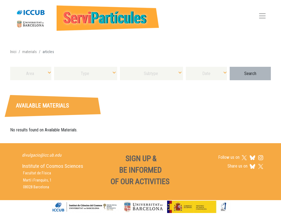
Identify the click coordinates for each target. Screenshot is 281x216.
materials (29, 52)
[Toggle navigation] (262, 16)
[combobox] (30, 73)
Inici (13, 52)
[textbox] (30, 73)
